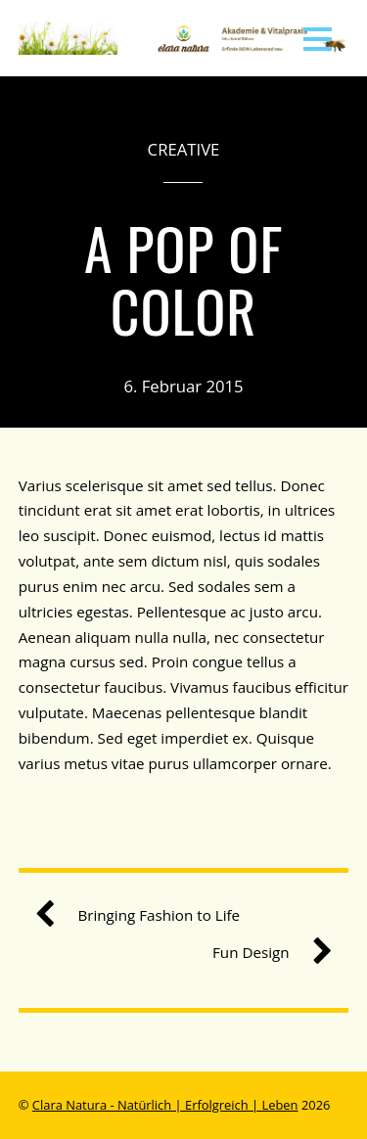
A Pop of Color (183, 278)
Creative (184, 149)
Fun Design (264, 953)
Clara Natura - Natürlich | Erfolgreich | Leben (165, 1105)
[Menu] (317, 38)
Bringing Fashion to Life (145, 916)
